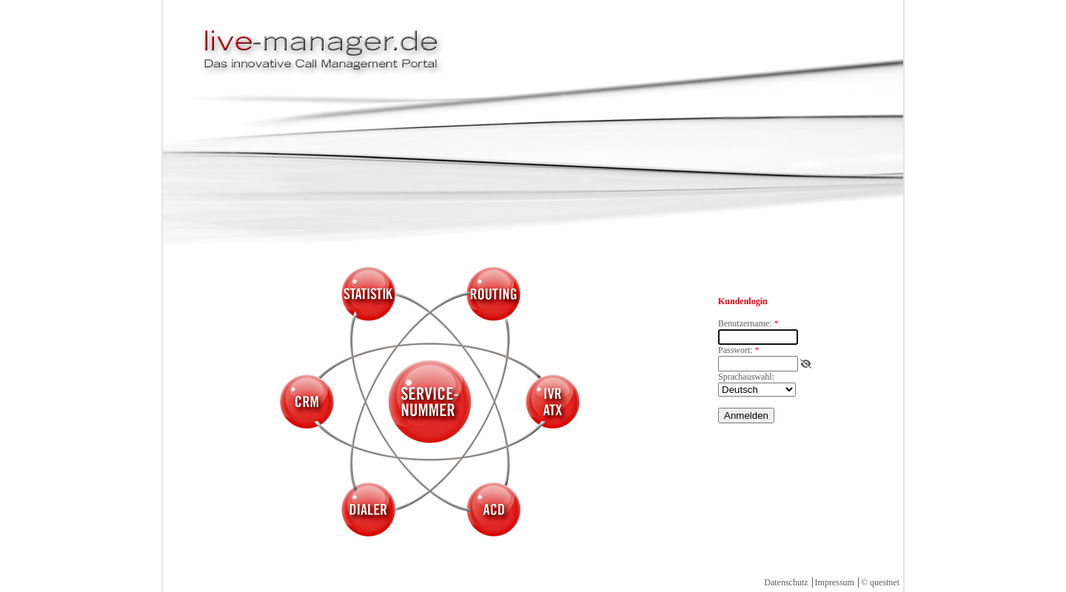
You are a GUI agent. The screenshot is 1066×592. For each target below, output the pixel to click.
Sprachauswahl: (746, 376)
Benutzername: (745, 323)
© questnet (880, 582)
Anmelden (746, 415)
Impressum (834, 582)
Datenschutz (786, 582)
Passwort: (735, 350)
